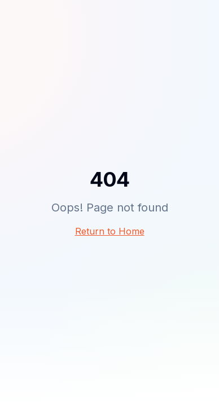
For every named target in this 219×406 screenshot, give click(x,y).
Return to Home (109, 231)
